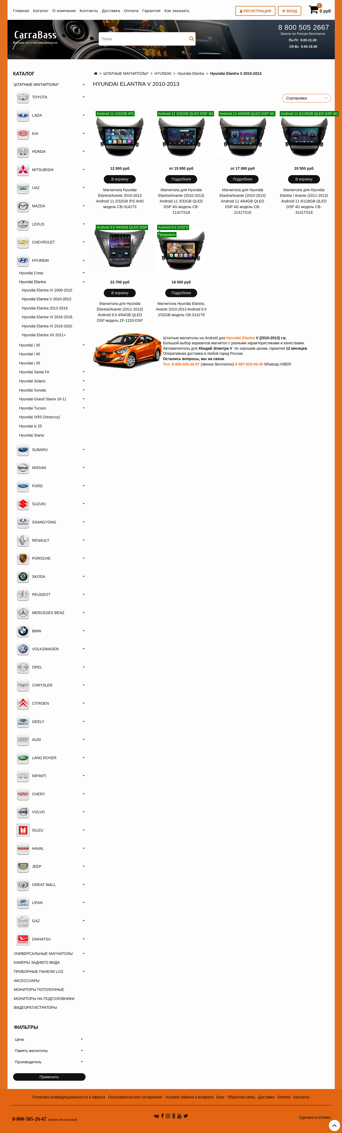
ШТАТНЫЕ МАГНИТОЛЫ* (126, 73)
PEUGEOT (33, 594)
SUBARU (32, 449)
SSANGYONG (36, 522)
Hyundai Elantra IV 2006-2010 (47, 290)
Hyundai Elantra (191, 73)
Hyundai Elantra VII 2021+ (44, 335)
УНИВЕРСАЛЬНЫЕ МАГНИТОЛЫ (43, 953)
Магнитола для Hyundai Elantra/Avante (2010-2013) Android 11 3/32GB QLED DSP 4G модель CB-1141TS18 (181, 201)
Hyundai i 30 (29, 345)
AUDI (29, 739)
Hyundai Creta (31, 273)
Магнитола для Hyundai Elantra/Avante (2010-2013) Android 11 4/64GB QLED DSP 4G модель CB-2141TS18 (243, 201)
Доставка (111, 10)
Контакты (89, 10)
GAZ (28, 920)
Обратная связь (241, 1097)
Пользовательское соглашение (135, 1097)
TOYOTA (32, 97)
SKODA (31, 576)
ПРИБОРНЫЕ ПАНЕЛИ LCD (38, 971)
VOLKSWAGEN (38, 649)
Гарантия (151, 10)
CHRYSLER (35, 685)
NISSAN (31, 467)
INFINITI (31, 775)
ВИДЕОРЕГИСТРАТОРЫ (35, 1007)
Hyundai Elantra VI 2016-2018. (47, 317)
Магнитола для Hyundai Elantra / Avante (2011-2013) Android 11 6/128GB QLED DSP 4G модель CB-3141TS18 (304, 201)
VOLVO (31, 812)
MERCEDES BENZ (41, 612)
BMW (29, 631)
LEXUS (31, 224)
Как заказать (177, 10)
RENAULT (33, 540)
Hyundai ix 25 (30, 426)
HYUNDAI (163, 73)
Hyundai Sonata (32, 390)
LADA (29, 115)
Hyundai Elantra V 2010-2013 (46, 299)
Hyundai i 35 (29, 363)
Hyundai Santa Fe (34, 372)
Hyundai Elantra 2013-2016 (45, 308)
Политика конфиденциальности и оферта (68, 1097)
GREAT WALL (36, 884)
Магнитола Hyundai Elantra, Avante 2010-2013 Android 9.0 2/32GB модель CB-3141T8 (181, 309)
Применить (49, 1077)
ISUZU (30, 830)
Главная (21, 10)
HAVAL (30, 848)
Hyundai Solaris (32, 381)
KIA (27, 133)
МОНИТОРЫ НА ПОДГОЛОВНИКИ (44, 999)
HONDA (31, 151)
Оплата (131, 10)
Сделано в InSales (315, 1117)
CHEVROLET (36, 242)
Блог (220, 1097)
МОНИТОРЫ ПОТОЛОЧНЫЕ (39, 989)
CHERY (31, 794)
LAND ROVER (37, 757)
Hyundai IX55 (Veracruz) (39, 417)
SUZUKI (31, 503)
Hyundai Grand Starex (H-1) (42, 399)
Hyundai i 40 (29, 354)
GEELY (31, 721)
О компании (64, 10)
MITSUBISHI (35, 169)
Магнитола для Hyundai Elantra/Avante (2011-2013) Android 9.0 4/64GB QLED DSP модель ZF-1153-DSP (120, 312)
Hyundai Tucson (32, 408)
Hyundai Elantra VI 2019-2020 (47, 326)
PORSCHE (34, 558)
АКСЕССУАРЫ (27, 981)
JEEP (29, 866)
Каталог (41, 10)
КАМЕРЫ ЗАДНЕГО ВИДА (37, 962)
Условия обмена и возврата (189, 1097)
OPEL (29, 667)
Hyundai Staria (31, 435)
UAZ (28, 187)
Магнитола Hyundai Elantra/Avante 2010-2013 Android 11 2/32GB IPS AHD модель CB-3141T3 (120, 198)
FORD (30, 485)
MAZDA (31, 206)
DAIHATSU (34, 939)
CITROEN (33, 703)
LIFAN (30, 902)
